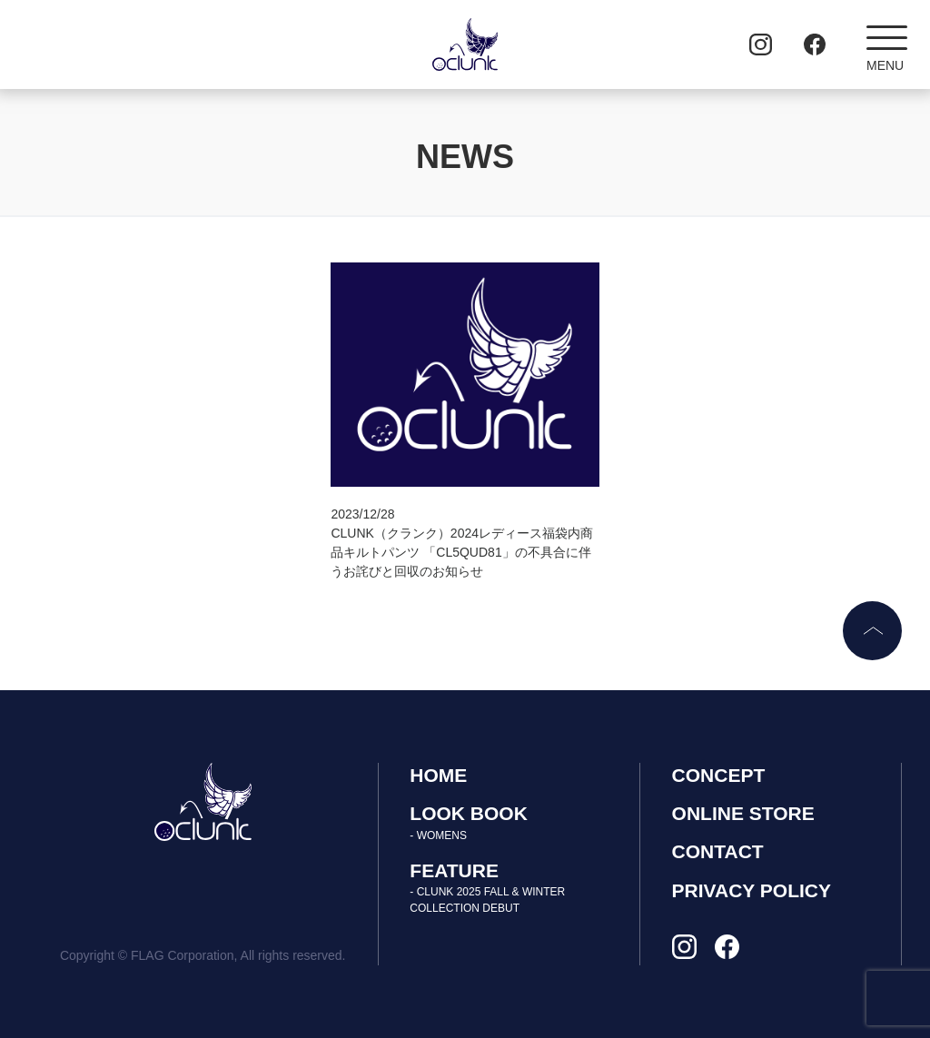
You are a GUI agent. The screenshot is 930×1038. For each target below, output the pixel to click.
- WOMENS (438, 835)
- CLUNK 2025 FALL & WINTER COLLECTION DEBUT (487, 899)
